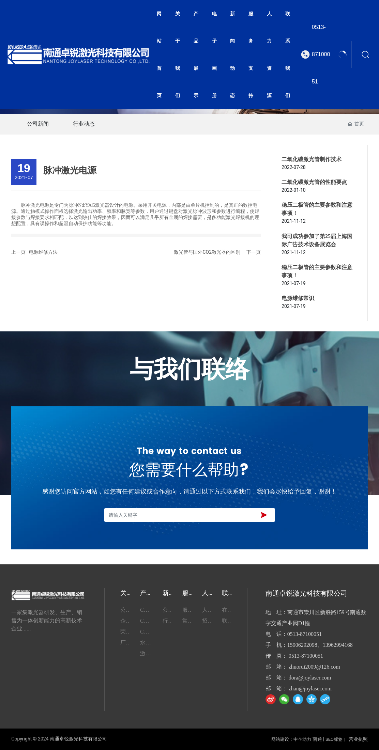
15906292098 (302, 645)
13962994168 (338, 645)
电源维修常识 (298, 298)
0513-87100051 (321, 54)
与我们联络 (189, 370)
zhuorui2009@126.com (314, 667)
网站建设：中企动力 (291, 739)
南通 (317, 739)
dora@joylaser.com (310, 678)
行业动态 (84, 124)
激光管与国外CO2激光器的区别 (207, 252)
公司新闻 (38, 124)
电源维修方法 (43, 252)
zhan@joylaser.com (310, 688)
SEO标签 (334, 739)
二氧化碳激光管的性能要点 (314, 182)
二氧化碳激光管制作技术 (312, 159)
